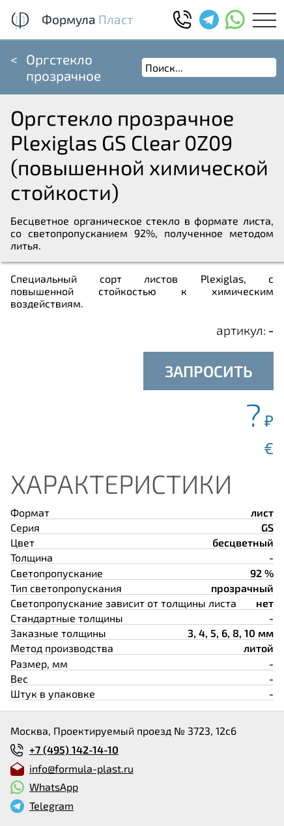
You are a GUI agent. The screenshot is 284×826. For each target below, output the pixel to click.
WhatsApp (53, 786)
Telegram (51, 805)
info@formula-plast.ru (81, 768)
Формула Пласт (87, 19)
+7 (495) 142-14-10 (74, 749)
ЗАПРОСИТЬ (209, 371)
